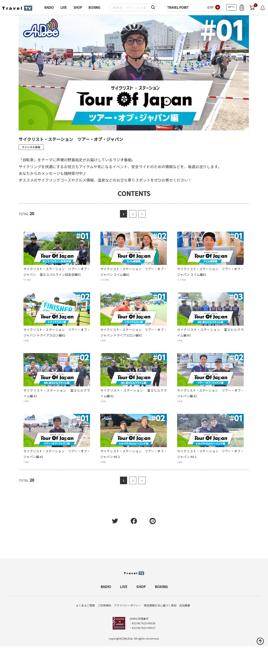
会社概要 (184, 605)
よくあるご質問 (85, 605)
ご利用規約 (104, 605)
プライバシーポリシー (127, 605)
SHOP (77, 7)
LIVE (64, 7)
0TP (210, 7)
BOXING (94, 7)
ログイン (231, 7)
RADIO (49, 7)
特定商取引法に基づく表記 (160, 605)
